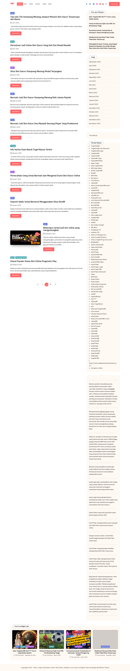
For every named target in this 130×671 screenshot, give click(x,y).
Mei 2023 (92, 85)
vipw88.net (95, 195)
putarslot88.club (96, 254)
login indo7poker (96, 247)
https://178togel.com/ (98, 235)
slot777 (93, 299)
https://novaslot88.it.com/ (100, 319)
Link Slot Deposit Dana (98, 314)
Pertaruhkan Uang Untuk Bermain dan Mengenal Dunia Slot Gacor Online (45, 175)
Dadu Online (95, 279)
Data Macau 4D (96, 208)
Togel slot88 (95, 156)
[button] (114, 4)
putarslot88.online (97, 262)
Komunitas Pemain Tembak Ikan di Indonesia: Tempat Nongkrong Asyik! (101, 32)
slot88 (93, 222)
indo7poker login (96, 291)
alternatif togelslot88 (98, 309)
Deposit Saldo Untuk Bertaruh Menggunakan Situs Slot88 (37, 201)
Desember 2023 (94, 69)
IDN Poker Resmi (96, 168)
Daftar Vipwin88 (96, 171)
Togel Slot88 (95, 146)
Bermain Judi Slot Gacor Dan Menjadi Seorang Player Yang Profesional (44, 123)
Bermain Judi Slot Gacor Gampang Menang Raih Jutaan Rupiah (40, 97)
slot (92, 306)
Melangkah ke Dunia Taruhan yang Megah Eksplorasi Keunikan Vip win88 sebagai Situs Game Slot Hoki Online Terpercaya (103, 46)
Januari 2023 (93, 100)
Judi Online (30, 646)
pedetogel (94, 346)
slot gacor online (96, 368)
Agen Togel (95, 163)
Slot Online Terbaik (97, 225)
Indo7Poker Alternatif (98, 272)
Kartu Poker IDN (96, 269)
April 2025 (92, 66)
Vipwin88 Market (97, 161)
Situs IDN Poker (100, 551)
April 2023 (92, 89)
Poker (93, 274)
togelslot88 (95, 190)
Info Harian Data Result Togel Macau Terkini (31, 149)
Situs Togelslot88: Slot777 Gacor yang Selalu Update (102, 18)
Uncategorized (21, 257)
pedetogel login (94, 482)
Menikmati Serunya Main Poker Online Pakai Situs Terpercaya (101, 38)
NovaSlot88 (95, 205)
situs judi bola (95, 351)
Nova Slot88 (95, 203)
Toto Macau (93, 135)
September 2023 (95, 77)
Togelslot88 (95, 153)
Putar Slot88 (95, 257)
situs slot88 (95, 336)
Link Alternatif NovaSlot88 (100, 200)
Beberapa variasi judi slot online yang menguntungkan (61, 229)
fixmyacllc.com (96, 198)
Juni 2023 (92, 81)
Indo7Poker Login (97, 267)
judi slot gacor (104, 412)
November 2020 (94, 123)
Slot (12, 13)
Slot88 (93, 173)
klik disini (94, 227)
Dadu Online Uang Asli (98, 284)
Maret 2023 (93, 93)
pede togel (92, 497)
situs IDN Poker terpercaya (98, 525)
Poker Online (105, 646)
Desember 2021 (94, 108)
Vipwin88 (94, 183)
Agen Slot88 (95, 353)
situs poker (94, 250)
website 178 (95, 232)
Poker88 (111, 389)
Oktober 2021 (93, 112)
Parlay (51, 646)
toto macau (95, 311)
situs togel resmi (96, 215)
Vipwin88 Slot (95, 296)
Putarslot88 (95, 338)
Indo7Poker (95, 252)
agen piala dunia (96, 324)
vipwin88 (94, 188)
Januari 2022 (93, 104)
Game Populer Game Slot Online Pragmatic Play (33, 261)
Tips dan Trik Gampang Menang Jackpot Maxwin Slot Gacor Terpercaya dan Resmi (45, 18)
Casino (23, 646)
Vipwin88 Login (96, 158)
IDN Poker (94, 176)
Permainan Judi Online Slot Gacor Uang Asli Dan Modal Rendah (40, 45)
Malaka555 (95, 242)
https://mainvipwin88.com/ (100, 185)
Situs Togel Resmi (97, 166)
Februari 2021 (93, 116)
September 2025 (95, 62)
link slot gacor (96, 326)
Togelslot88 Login (97, 151)
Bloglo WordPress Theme (100, 668)
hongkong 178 (96, 230)
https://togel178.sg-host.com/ (101, 240)
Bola (17, 646)
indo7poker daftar (97, 287)
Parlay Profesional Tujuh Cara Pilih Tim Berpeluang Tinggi (102, 25)
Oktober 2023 (94, 73)
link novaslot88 (96, 289)
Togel (13, 146)
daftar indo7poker (97, 245)
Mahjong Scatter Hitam (99, 259)
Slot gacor (94, 178)
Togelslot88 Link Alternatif (100, 148)
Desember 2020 (94, 120)
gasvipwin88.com (97, 193)
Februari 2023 (94, 96)
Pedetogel (94, 220)
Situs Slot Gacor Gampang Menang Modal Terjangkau (36, 71)
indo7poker (95, 316)
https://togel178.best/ (98, 237)
